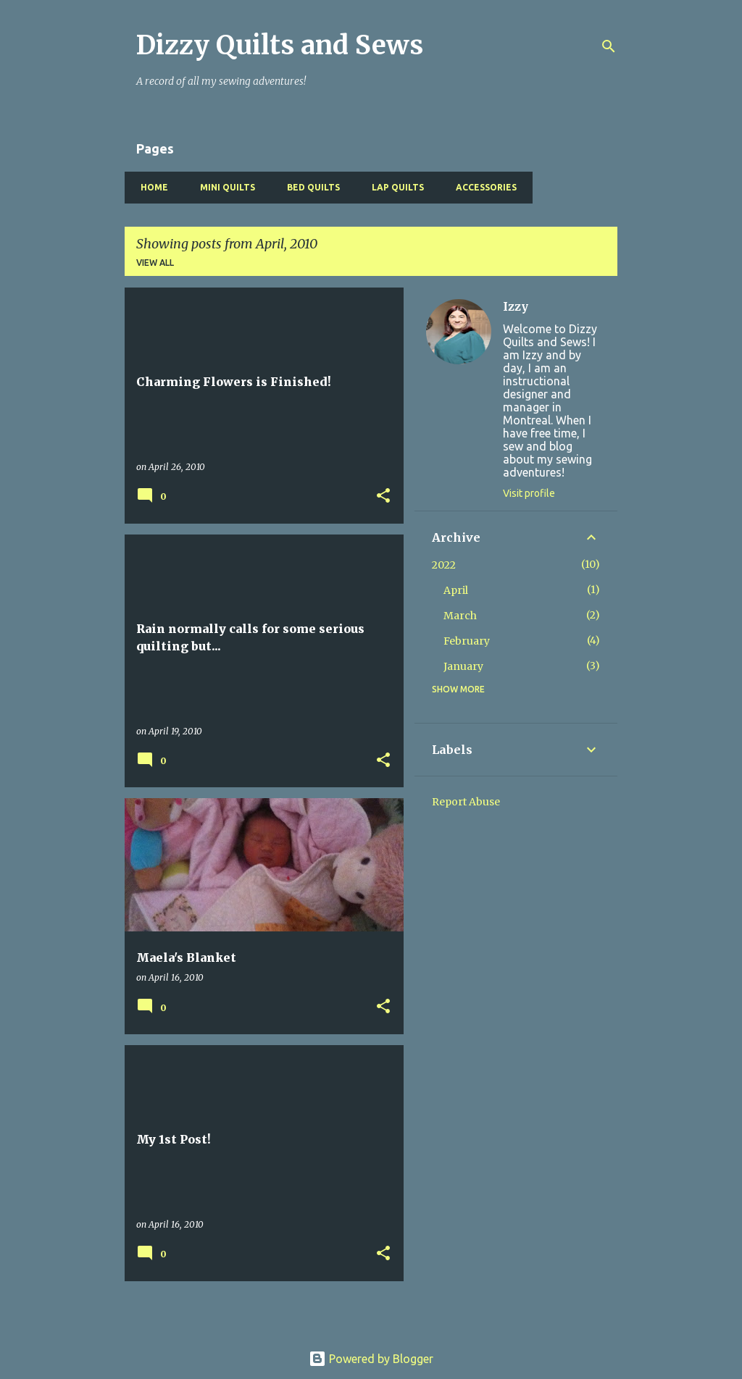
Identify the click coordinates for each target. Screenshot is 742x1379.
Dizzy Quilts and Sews (279, 45)
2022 (444, 564)
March (460, 615)
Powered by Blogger (371, 1358)
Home (150, 187)
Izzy (515, 306)
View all (155, 262)
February (466, 640)
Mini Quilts (223, 187)
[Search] (608, 46)
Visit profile (529, 493)
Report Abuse (466, 801)
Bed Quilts (309, 187)
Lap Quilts (393, 187)
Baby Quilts (573, 187)
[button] (383, 496)
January (463, 666)
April (455, 590)
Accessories (481, 187)
